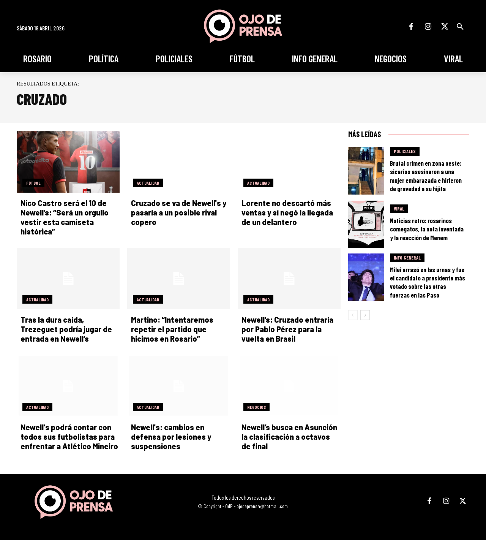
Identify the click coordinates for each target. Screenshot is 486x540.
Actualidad (148, 182)
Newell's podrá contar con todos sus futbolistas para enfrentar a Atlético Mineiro (69, 437)
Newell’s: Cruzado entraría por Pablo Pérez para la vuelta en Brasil (287, 329)
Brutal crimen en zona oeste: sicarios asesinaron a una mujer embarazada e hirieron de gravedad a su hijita (426, 175)
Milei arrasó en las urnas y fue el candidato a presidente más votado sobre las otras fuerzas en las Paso (427, 282)
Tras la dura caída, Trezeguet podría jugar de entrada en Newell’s (66, 329)
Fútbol (33, 182)
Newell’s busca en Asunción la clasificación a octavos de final (289, 437)
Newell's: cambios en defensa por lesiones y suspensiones (171, 437)
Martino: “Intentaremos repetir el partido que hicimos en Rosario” (172, 329)
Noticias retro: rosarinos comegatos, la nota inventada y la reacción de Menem (427, 229)
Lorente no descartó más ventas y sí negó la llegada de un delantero (287, 212)
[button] (460, 26)
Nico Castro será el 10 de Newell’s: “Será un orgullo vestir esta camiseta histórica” (65, 217)
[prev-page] (353, 315)
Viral (399, 209)
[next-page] (365, 315)
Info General (407, 258)
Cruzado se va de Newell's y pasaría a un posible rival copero (178, 212)
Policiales (405, 151)
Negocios (256, 407)
